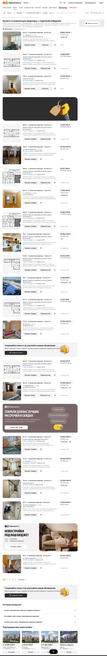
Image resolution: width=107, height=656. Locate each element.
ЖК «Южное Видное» (28, 80)
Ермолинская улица (28, 78)
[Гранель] (72, 8)
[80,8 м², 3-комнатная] (13, 370)
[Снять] (21, 8)
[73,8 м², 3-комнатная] (13, 156)
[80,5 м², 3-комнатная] (13, 134)
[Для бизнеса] (53, 8)
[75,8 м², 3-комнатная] (13, 265)
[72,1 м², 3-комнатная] (13, 468)
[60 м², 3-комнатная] (13, 511)
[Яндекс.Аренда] (63, 8)
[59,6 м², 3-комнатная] (13, 178)
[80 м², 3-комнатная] (13, 565)
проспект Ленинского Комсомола (32, 36)
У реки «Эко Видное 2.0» (29, 60)
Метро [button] (87, 13)
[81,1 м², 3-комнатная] (13, 446)
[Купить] (15, 8)
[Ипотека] (38, 8)
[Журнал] (45, 8)
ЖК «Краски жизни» (28, 151)
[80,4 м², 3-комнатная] (13, 63)
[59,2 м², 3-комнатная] (13, 200)
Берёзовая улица (27, 483)
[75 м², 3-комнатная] (13, 243)
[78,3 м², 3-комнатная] (13, 490)
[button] (64, 2)
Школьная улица (27, 325)
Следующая (22, 579)
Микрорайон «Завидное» (29, 463)
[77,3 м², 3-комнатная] (13, 330)
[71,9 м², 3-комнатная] (13, 85)
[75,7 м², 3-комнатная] (13, 309)
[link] (101, 2)
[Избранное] (60, 2)
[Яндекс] (4, 3)
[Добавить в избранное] (55, 45)
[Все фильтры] (4, 13)
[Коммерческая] (29, 8)
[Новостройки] (7, 8)
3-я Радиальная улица (28, 387)
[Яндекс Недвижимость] (13, 3)
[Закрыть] (103, 13)
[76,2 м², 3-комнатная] (13, 392)
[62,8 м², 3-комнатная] (13, 42)
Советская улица (27, 194)
